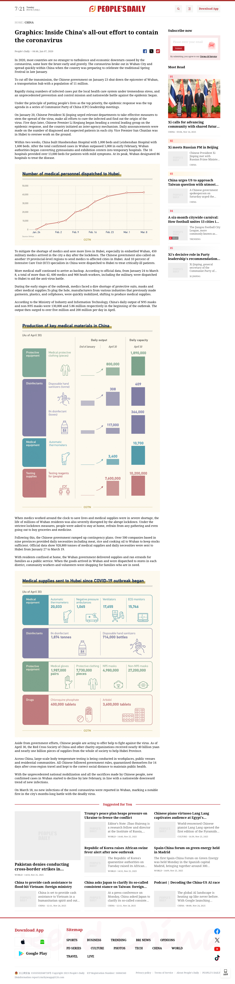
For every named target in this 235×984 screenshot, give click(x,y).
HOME (19, 22)
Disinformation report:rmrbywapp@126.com (39, 977)
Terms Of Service (208, 56)
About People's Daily (188, 972)
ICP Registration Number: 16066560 (106, 973)
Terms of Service (164, 972)
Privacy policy (143, 972)
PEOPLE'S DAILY (211, 972)
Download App (208, 8)
